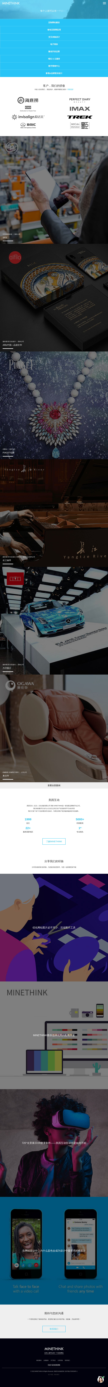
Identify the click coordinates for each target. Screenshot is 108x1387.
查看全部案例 (54, 785)
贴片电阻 (50, 1374)
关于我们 (53, 1360)
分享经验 (60, 1360)
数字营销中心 (54, 66)
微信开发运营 (54, 51)
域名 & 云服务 (54, 59)
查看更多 (70, 89)
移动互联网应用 (54, 30)
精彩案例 (38, 1360)
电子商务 (54, 44)
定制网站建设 (54, 22)
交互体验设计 (54, 37)
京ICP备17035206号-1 (71, 1371)
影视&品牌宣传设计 (54, 73)
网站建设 (56, 1374)
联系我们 (54, 1329)
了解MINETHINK (54, 841)
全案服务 (46, 1360)
